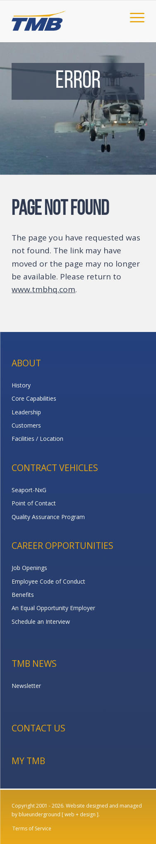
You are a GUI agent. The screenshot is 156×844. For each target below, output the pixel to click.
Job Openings (29, 568)
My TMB (28, 761)
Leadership (26, 412)
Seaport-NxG (29, 490)
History (21, 385)
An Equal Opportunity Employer (53, 608)
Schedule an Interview (41, 621)
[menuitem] (133, 17)
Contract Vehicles (55, 468)
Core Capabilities (34, 398)
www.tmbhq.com (43, 289)
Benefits (23, 595)
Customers (26, 425)
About (26, 363)
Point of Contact (34, 503)
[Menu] (133, 17)
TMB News (34, 663)
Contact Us (38, 728)
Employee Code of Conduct (48, 581)
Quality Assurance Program (48, 517)
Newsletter (26, 686)
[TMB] (65, 17)
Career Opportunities (62, 545)
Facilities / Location (37, 438)
